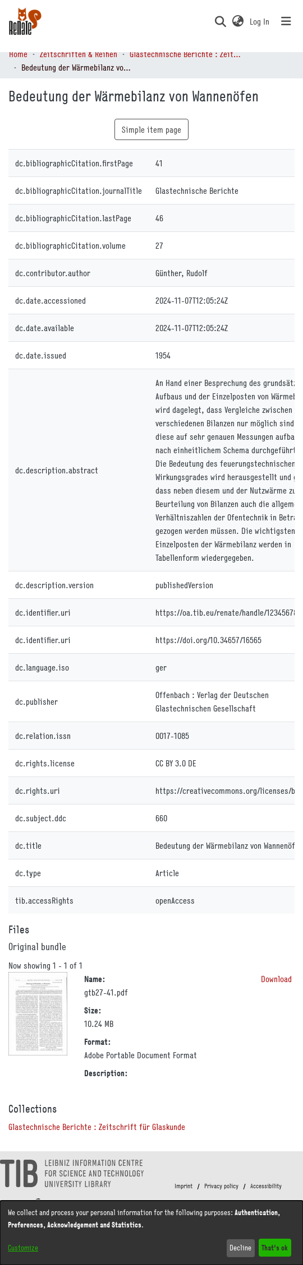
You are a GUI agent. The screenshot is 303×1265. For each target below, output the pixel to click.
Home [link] (18, 54)
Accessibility (266, 1186)
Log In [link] (260, 21)
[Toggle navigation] (286, 21)
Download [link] (276, 979)
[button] (220, 21)
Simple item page (151, 129)
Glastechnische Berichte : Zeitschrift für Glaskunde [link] (186, 54)
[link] (96, 1127)
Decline (240, 1247)
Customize (23, 1247)
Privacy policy (221, 1186)
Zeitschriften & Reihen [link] (78, 54)
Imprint (183, 1186)
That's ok (274, 1247)
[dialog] (151, 1233)
